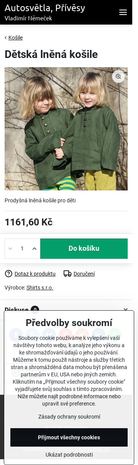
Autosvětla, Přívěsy (45, 12)
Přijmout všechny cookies (69, 455)
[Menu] (123, 12)
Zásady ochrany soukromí (69, 435)
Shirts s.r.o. (39, 288)
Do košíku (84, 248)
